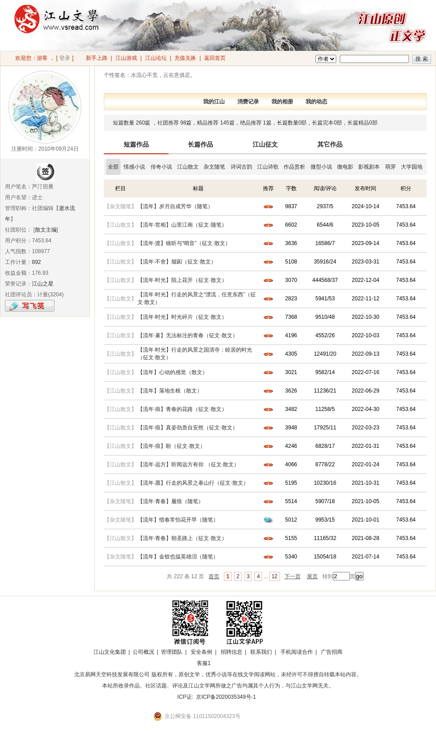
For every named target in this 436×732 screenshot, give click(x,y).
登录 (64, 58)
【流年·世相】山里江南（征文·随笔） (182, 225)
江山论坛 (156, 58)
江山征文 (265, 144)
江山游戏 (126, 58)
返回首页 (215, 58)
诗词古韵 (241, 167)
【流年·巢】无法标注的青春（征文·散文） (188, 335)
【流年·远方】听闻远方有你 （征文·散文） (188, 464)
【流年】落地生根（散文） (170, 391)
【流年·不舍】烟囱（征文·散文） (177, 262)
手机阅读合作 (296, 652)
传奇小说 (161, 167)
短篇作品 (136, 144)
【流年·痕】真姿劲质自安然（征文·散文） (188, 427)
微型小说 (321, 167)
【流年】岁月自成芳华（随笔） (175, 206)
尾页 (312, 576)
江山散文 (188, 167)
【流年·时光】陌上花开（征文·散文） (182, 280)
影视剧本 (369, 167)
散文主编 (46, 230)
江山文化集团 (109, 652)
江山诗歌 (268, 167)
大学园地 (412, 167)
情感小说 (134, 167)
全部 (113, 167)
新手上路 (96, 58)
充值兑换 (185, 58)
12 (274, 576)
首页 (214, 576)
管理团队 (171, 652)
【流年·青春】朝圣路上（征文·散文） (182, 538)
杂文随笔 (214, 167)
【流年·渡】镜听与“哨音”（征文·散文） (184, 243)
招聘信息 (231, 652)
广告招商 (332, 652)
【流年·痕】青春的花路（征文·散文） (182, 409)
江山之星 (42, 284)
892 (36, 262)
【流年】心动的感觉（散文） (173, 372)
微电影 (345, 167)
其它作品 (330, 144)
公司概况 (143, 652)
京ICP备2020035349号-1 (226, 697)
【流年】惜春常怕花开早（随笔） (178, 520)
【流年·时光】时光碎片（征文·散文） (182, 317)
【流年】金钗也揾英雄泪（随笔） (178, 556)
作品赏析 (294, 167)
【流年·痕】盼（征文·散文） (171, 446)
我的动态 (316, 101)
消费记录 (248, 101)
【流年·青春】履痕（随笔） (171, 501)
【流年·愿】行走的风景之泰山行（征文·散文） (193, 483)
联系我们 (261, 652)
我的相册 (282, 101)
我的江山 (214, 101)
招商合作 (228, 663)
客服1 (204, 663)
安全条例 (201, 652)
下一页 (293, 576)
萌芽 (390, 167)
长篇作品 (200, 144)
